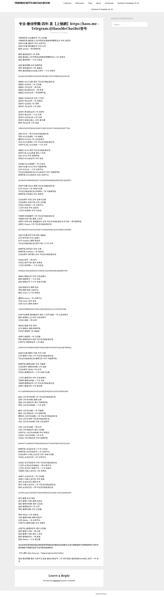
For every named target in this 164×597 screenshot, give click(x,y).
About (98, 3)
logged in (56, 580)
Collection (67, 3)
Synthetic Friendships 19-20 (128, 3)
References (79, 3)
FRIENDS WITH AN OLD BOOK (32, 2)
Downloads (109, 3)
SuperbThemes (101, 594)
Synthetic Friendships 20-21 (102, 9)
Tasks (90, 3)
